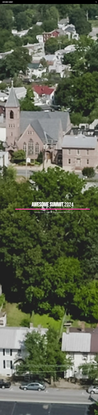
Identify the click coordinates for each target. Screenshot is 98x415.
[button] (96, 2)
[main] (52, 209)
